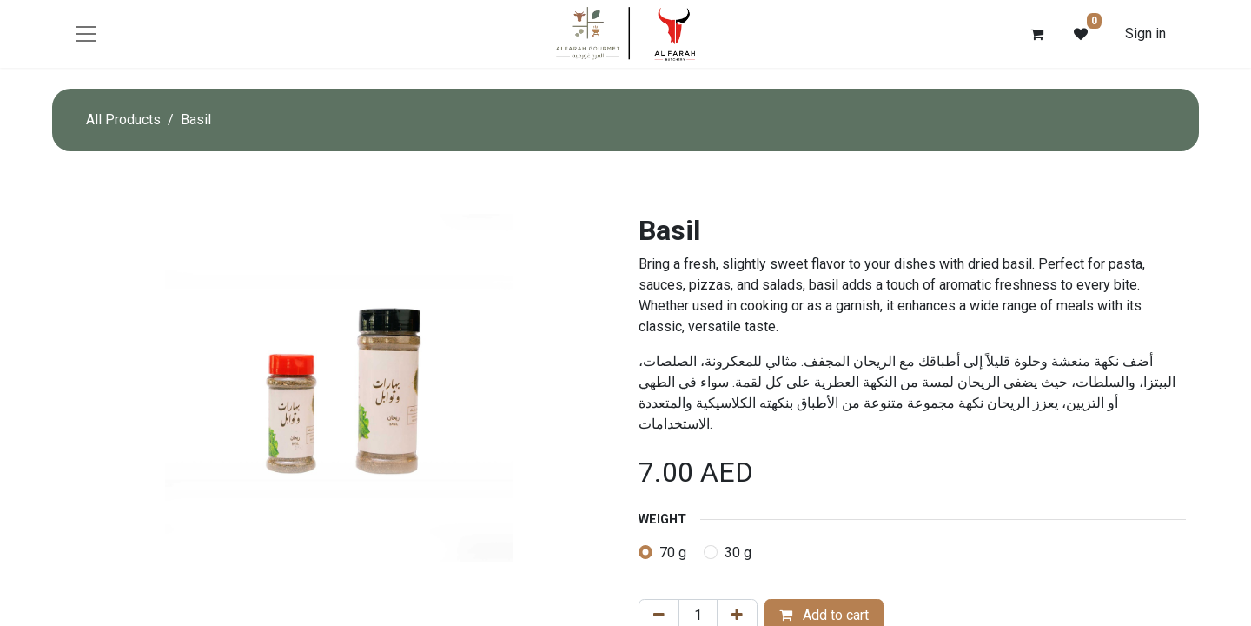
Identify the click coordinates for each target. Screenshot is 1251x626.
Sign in (1145, 33)
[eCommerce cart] (1037, 34)
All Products (123, 119)
